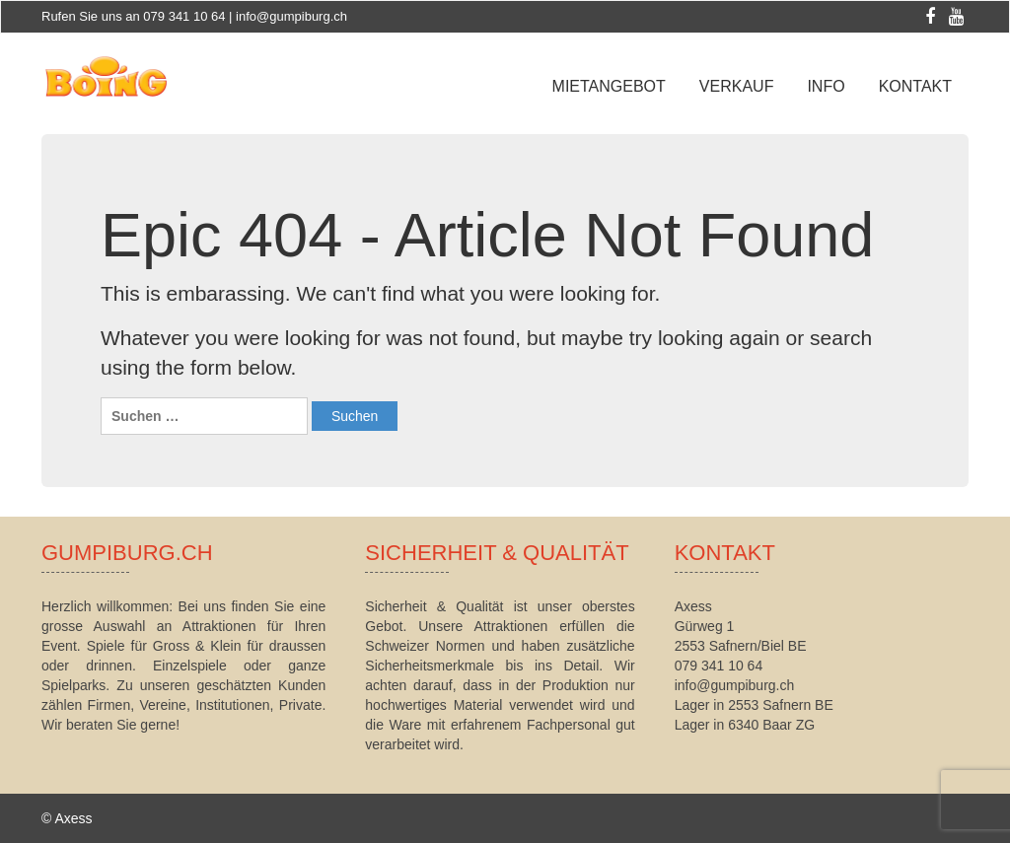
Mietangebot (609, 86)
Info (825, 86)
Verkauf (736, 86)
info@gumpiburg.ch (291, 16)
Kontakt (915, 86)
